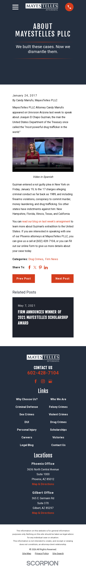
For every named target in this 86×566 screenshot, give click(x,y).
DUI (27, 422)
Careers (26, 437)
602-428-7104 (43, 373)
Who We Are (58, 399)
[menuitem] (26, 554)
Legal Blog (27, 445)
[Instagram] (43, 381)
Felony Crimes (58, 407)
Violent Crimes (58, 414)
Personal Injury (26, 429)
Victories (58, 437)
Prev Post (24, 278)
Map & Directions (43, 484)
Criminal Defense (26, 407)
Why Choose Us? (27, 399)
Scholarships (58, 429)
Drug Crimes (35, 259)
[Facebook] (35, 381)
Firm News (51, 259)
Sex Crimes (26, 414)
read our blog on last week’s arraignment (46, 221)
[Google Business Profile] (50, 381)
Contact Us (58, 445)
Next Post (62, 278)
